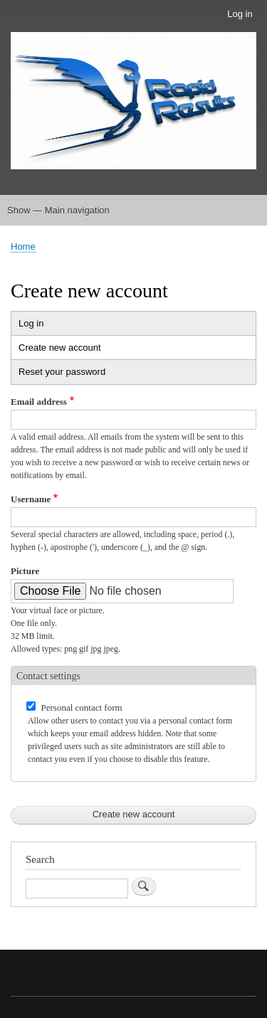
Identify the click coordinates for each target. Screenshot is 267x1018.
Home (23, 246)
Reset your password (62, 371)
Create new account (73, 349)
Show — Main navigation (58, 210)
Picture (25, 571)
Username (31, 499)
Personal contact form (81, 707)
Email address (39, 401)
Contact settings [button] (48, 676)
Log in (239, 14)
